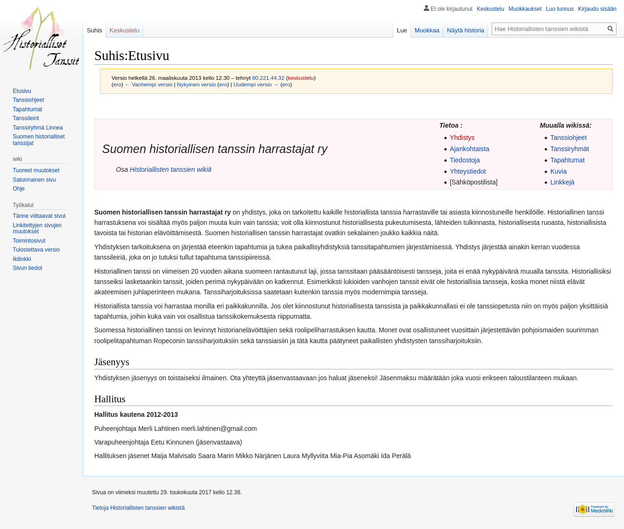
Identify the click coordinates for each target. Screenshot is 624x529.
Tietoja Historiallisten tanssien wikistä (138, 508)
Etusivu (22, 91)
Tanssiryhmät (569, 149)
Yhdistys (462, 137)
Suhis (94, 30)
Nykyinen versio (196, 84)
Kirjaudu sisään (597, 9)
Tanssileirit (26, 118)
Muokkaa (427, 30)
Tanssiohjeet (568, 137)
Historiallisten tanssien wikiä (171, 169)
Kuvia (558, 171)
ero (118, 84)
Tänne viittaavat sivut (39, 216)
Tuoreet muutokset (36, 170)
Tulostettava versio (36, 249)
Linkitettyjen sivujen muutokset (37, 228)
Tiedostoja (465, 160)
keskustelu (301, 78)
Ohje (18, 188)
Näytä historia (465, 30)
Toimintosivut (29, 241)
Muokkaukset (525, 9)
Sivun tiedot (27, 268)
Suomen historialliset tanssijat (39, 139)
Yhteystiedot (468, 171)
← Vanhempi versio (149, 84)
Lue (402, 30)
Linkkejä (562, 182)
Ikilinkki (22, 259)
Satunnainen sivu (34, 179)
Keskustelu (490, 9)
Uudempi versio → (256, 84)
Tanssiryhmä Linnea (38, 127)
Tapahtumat (567, 160)
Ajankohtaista (469, 149)
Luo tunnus (560, 9)
